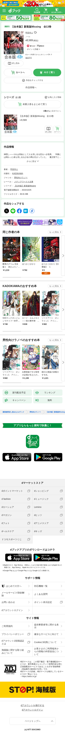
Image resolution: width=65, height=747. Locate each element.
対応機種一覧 (41, 586)
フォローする (35, 32)
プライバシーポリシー (13, 634)
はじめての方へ (11, 586)
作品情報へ (31, 87)
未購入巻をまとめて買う (35, 104)
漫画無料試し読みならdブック (13, 412)
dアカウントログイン (12, 610)
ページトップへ (32, 721)
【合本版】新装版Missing (25, 186)
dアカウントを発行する (32, 705)
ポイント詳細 (32, 49)
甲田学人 (29, 33)
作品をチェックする (34, 80)
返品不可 (28, 58)
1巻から (46, 111)
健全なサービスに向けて (46, 634)
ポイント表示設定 (43, 602)
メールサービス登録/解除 (13, 594)
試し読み (16, 63)
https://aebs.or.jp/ (29, 676)
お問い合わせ (8, 602)
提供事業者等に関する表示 (46, 626)
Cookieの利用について (45, 642)
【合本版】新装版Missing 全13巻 (36, 116)
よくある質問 (41, 594)
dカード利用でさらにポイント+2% (37, 54)
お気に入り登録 (54, 97)
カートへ (20, 72)
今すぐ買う (49, 72)
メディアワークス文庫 (23, 182)
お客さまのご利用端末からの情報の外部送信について (46, 651)
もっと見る (54, 232)
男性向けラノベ (20, 178)
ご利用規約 (7, 626)
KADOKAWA (17, 173)
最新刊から (56, 111)
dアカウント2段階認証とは (13, 642)
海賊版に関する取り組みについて (13, 651)
